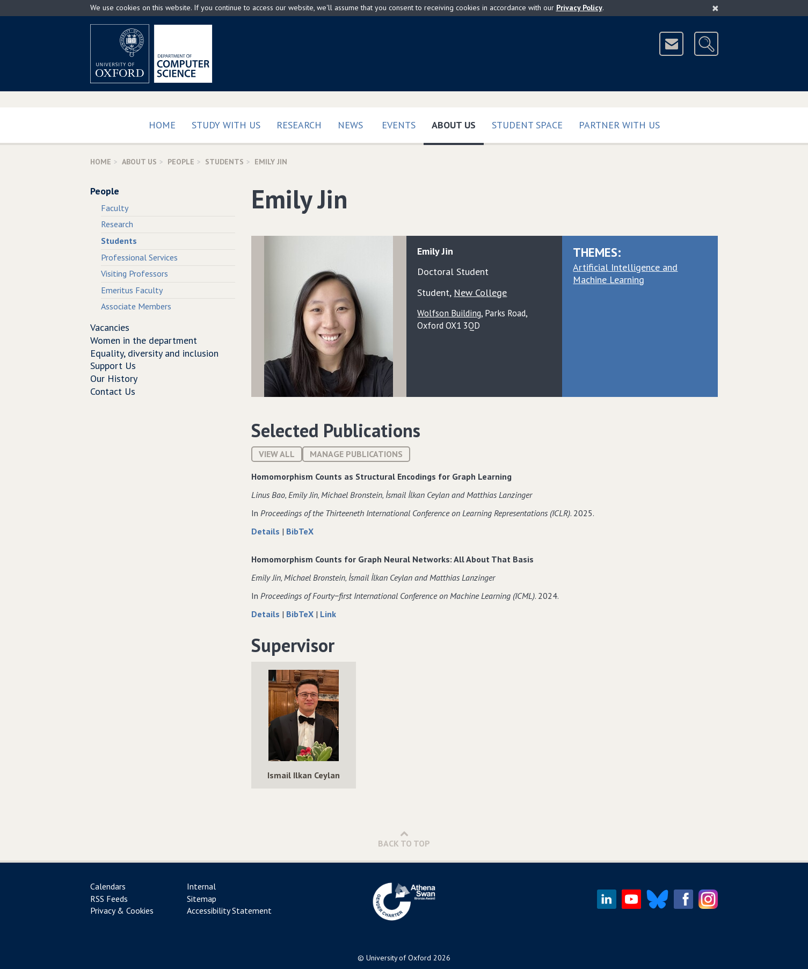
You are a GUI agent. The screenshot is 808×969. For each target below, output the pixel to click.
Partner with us (619, 125)
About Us (458, 122)
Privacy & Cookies (122, 910)
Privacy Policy (579, 7)
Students (224, 162)
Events (399, 125)
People (181, 162)
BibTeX (300, 531)
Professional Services (139, 257)
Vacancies (109, 327)
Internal (201, 886)
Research (299, 125)
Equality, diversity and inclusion (154, 353)
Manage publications (356, 454)
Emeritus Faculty (132, 290)
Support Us (113, 365)
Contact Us (112, 391)
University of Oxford (398, 958)
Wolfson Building (449, 313)
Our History (113, 378)
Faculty (114, 208)
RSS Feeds (109, 898)
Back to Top (404, 839)
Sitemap (201, 898)
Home (162, 125)
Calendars (108, 886)
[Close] (715, 8)
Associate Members (136, 306)
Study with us (226, 125)
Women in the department (143, 340)
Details (266, 531)
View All (277, 454)
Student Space (527, 125)
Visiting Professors (134, 273)
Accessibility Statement (229, 910)
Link (328, 614)
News (350, 125)
